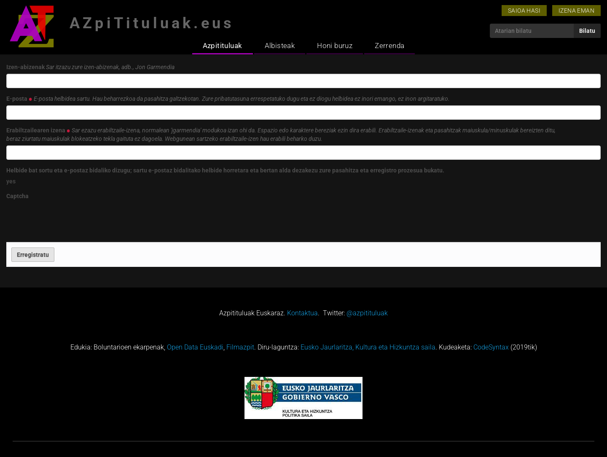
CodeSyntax (491, 347)
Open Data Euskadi (195, 347)
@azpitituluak (367, 313)
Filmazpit (240, 347)
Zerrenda (389, 45)
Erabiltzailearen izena (281, 134)
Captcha (17, 196)
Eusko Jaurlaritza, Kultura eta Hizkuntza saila (368, 347)
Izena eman (576, 10)
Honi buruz (334, 45)
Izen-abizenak (90, 67)
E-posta (228, 98)
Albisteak (280, 45)
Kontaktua (302, 313)
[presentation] (70, 219)
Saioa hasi (524, 10)
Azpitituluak (222, 45)
